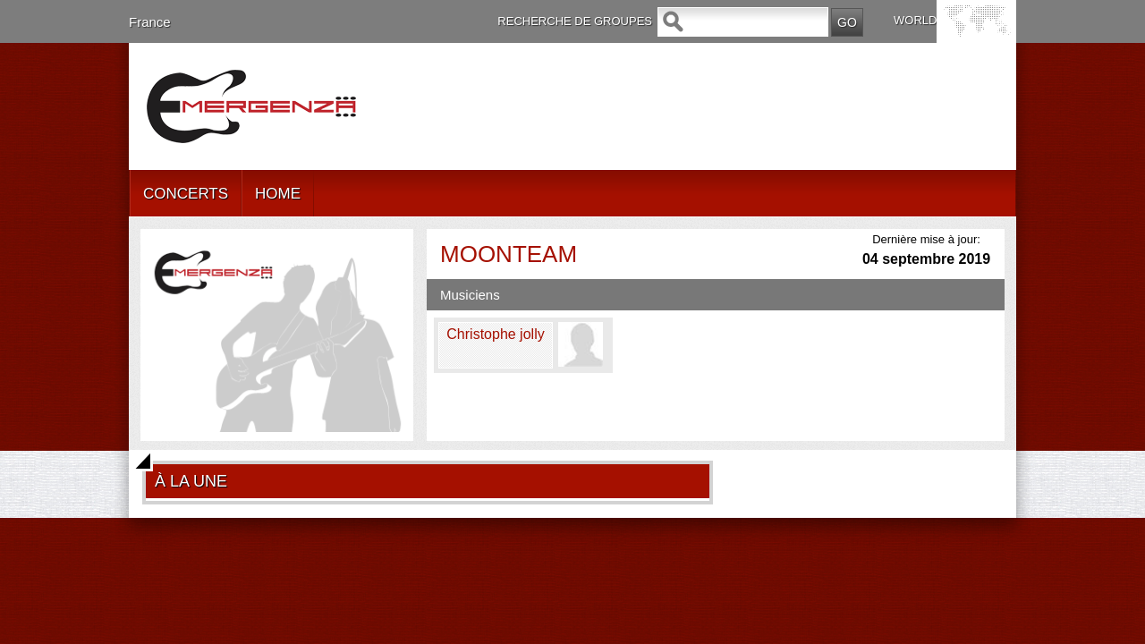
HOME (278, 193)
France (150, 22)
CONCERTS (185, 193)
